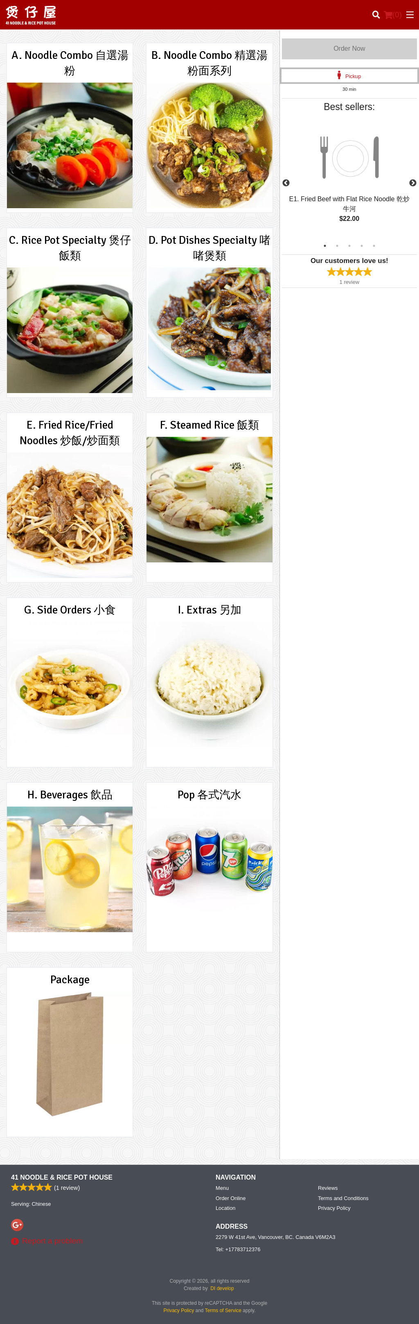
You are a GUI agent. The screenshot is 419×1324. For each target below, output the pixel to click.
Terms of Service (223, 1310)
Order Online (231, 1198)
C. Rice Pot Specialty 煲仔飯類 (70, 248)
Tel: (238, 1249)
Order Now (349, 48)
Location (225, 1208)
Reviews (328, 1188)
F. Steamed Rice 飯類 (209, 425)
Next (413, 183)
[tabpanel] (349, 178)
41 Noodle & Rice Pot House (62, 1177)
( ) (393, 15)
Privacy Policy (334, 1208)
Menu (222, 1188)
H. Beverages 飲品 (70, 795)
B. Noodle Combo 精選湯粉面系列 (209, 63)
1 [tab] (325, 246)
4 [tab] (362, 246)
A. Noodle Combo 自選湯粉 (69, 63)
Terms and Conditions (343, 1198)
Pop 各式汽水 (209, 795)
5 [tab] (374, 246)
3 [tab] (349, 246)
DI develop (222, 1288)
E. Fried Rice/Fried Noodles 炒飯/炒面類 (70, 432)
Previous (286, 183)
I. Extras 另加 (209, 610)
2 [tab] (337, 246)
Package (70, 980)
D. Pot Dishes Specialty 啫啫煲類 (209, 248)
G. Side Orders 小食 (70, 610)
